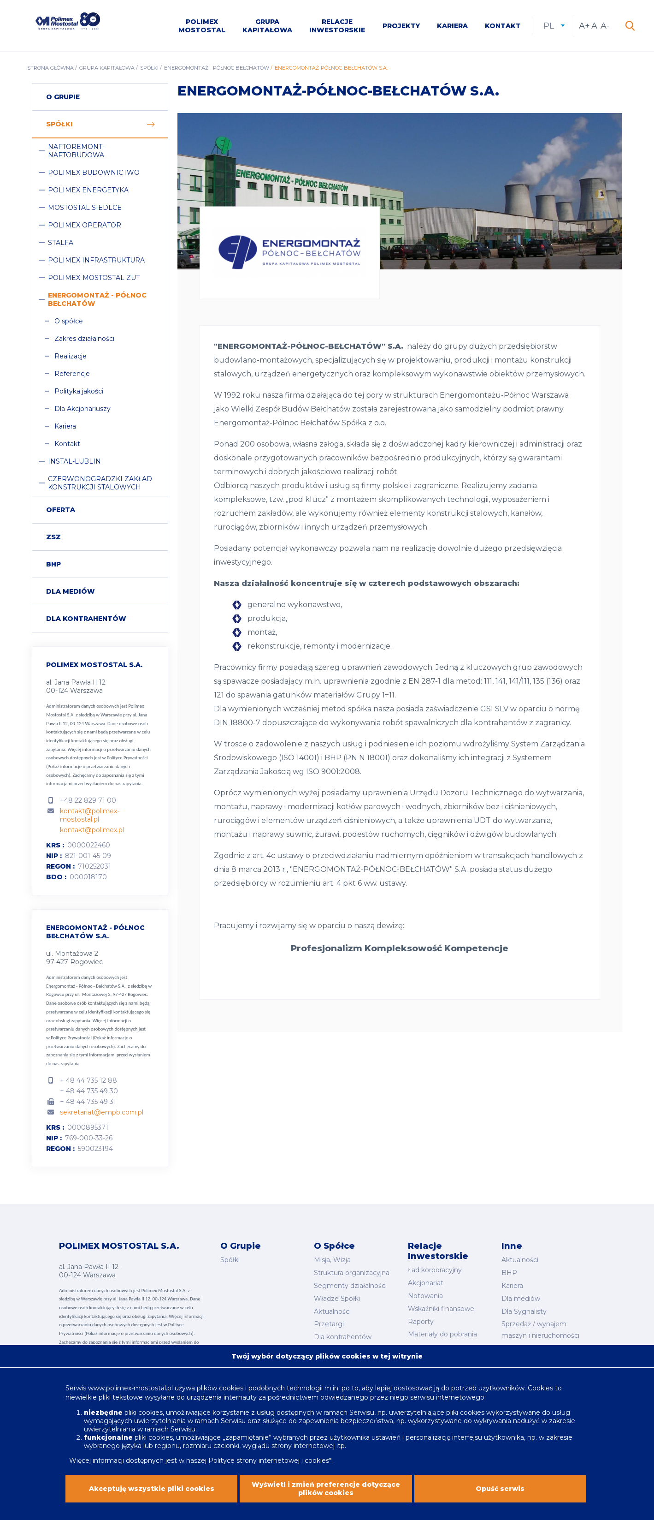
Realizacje (70, 356)
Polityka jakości (78, 391)
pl (554, 26)
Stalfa (60, 242)
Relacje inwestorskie (337, 26)
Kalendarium (428, 1347)
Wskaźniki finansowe (441, 1309)
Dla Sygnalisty (524, 1311)
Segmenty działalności (350, 1286)
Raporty (421, 1321)
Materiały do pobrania (442, 1334)
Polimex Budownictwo (94, 172)
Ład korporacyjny (435, 1270)
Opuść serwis (500, 1495)
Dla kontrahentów (342, 1337)
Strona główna (50, 68)
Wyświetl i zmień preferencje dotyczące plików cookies (326, 1495)
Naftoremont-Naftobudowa (76, 151)
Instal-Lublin (74, 461)
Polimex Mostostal (201, 26)
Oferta (60, 510)
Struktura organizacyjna (351, 1273)
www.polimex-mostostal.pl (131, 1395)
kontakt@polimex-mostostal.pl (89, 815)
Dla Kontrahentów (86, 618)
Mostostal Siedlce (85, 207)
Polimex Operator (84, 225)
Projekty (401, 26)
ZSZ (53, 537)
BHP (53, 564)
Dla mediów (70, 591)
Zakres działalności (84, 338)
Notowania (425, 1296)
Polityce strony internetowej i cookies (268, 1467)
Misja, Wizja (332, 1260)
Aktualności (332, 1311)
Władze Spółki (337, 1298)
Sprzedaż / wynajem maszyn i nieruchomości (540, 1330)
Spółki (149, 68)
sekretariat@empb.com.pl (101, 1112)
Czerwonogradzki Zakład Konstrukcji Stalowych (100, 483)
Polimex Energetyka (88, 190)
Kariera (452, 26)
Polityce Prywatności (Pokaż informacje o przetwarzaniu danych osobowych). (96, 766)
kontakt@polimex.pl (92, 830)
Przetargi (329, 1324)
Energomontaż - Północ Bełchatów (216, 68)
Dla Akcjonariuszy (82, 409)
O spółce (68, 321)
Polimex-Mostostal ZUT (94, 278)
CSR (508, 1348)
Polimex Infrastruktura (96, 260)
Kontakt (503, 26)
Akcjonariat (425, 1283)
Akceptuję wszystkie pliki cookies (151, 1495)
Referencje (72, 374)
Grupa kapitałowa (267, 26)
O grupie (63, 97)
